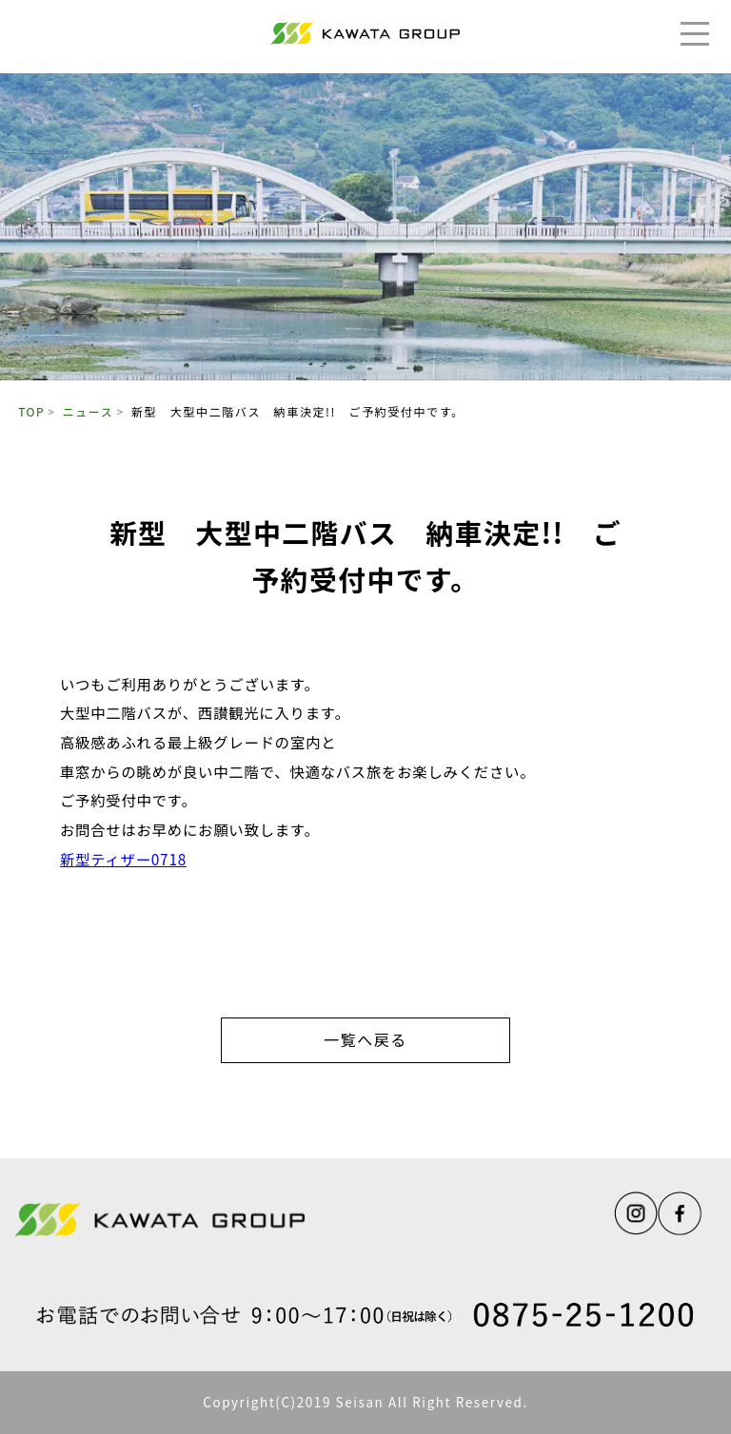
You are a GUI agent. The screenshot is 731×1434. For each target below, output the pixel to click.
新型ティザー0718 (123, 858)
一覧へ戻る (365, 1039)
